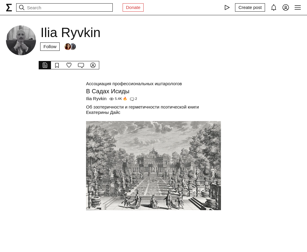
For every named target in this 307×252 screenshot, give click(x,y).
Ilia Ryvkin (96, 98)
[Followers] (70, 47)
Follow (49, 46)
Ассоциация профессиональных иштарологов (134, 83)
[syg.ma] (9, 7)
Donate (133, 7)
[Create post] (250, 7)
